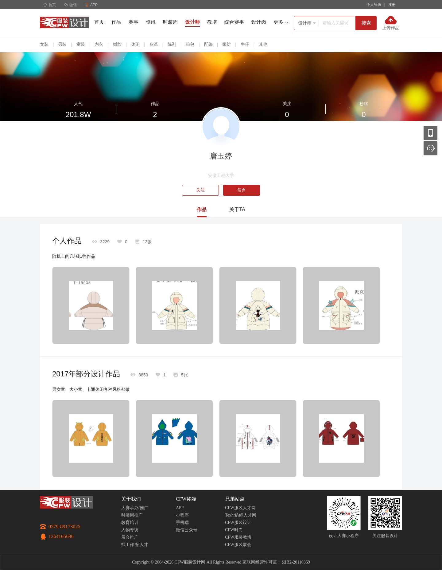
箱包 (190, 44)
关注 (200, 190)
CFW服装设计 (238, 522)
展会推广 (129, 537)
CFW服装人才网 (240, 507)
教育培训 (129, 522)
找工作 (127, 544)
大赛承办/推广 (134, 507)
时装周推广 (132, 515)
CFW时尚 (234, 530)
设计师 (192, 22)
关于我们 (131, 498)
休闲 (135, 44)
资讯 (151, 22)
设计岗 (258, 22)
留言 (241, 190)
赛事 (133, 22)
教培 (212, 22)
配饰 (208, 44)
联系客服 (430, 148)
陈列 (172, 44)
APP (180, 507)
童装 (80, 44)
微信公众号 (186, 530)
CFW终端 (186, 498)
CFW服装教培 (238, 537)
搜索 (366, 23)
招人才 (141, 544)
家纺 (226, 44)
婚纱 (117, 44)
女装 (44, 44)
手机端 (182, 522)
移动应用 (430, 133)
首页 (49, 5)
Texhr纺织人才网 (240, 515)
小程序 (182, 515)
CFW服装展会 (238, 544)
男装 (62, 44)
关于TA (237, 209)
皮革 (153, 44)
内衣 (99, 44)
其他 (263, 44)
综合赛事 (234, 22)
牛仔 (245, 44)
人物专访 (129, 530)
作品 (116, 22)
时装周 (170, 22)
